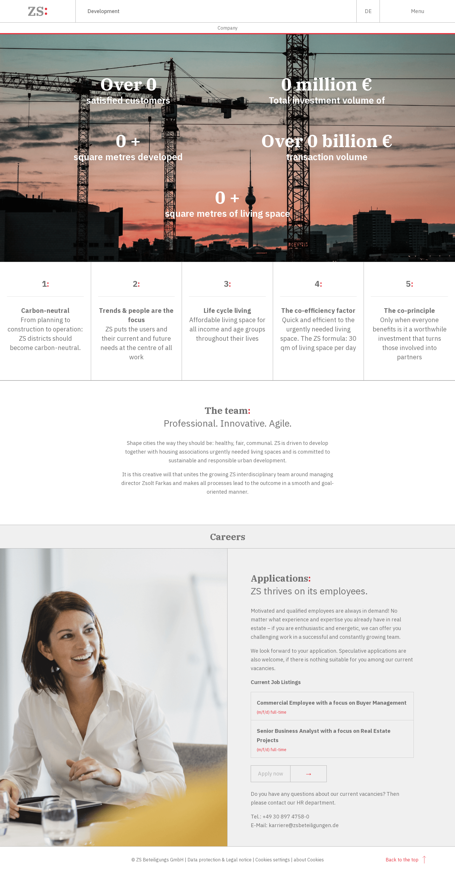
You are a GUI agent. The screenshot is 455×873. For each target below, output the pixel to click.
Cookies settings (272, 860)
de (368, 11)
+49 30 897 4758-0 (286, 816)
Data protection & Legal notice (219, 860)
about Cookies (309, 860)
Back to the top (406, 859)
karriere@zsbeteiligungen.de (304, 825)
